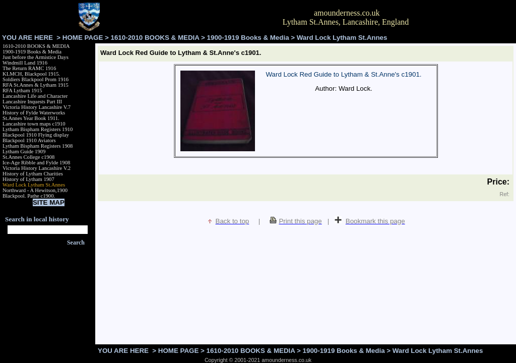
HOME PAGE (82, 37)
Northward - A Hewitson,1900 (35, 190)
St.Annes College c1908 (28, 157)
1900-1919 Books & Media (248, 37)
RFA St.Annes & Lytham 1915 (36, 85)
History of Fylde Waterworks (34, 112)
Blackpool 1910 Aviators (29, 140)
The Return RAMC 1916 (29, 68)
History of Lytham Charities (33, 173)
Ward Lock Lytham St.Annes (34, 185)
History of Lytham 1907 (28, 179)
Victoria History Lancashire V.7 (37, 107)
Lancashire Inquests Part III (32, 101)
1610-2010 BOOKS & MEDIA (155, 37)
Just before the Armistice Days (36, 57)
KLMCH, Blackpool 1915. (31, 74)
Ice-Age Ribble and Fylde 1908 (36, 162)
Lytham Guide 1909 (24, 151)
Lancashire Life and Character (35, 96)
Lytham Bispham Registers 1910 (38, 129)
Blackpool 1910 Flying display (36, 135)
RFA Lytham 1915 (22, 90)
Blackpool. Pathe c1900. (29, 196)
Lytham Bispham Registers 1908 (38, 146)
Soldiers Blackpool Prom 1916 (36, 79)
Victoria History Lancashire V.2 (37, 168)
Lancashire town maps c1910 (34, 124)
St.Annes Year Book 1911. (31, 118)
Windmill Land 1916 (25, 63)
